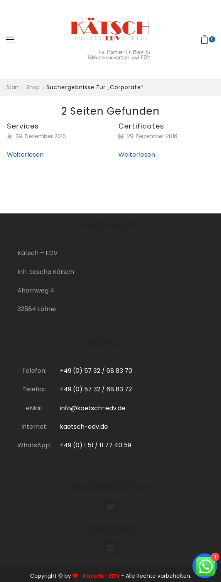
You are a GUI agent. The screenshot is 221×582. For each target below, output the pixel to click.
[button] (110, 506)
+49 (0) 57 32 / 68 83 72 (96, 389)
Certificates (141, 126)
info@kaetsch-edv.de (92, 408)
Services (23, 126)
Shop (33, 87)
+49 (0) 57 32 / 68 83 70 (96, 370)
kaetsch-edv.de (84, 426)
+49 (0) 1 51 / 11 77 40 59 (95, 445)
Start (12, 87)
